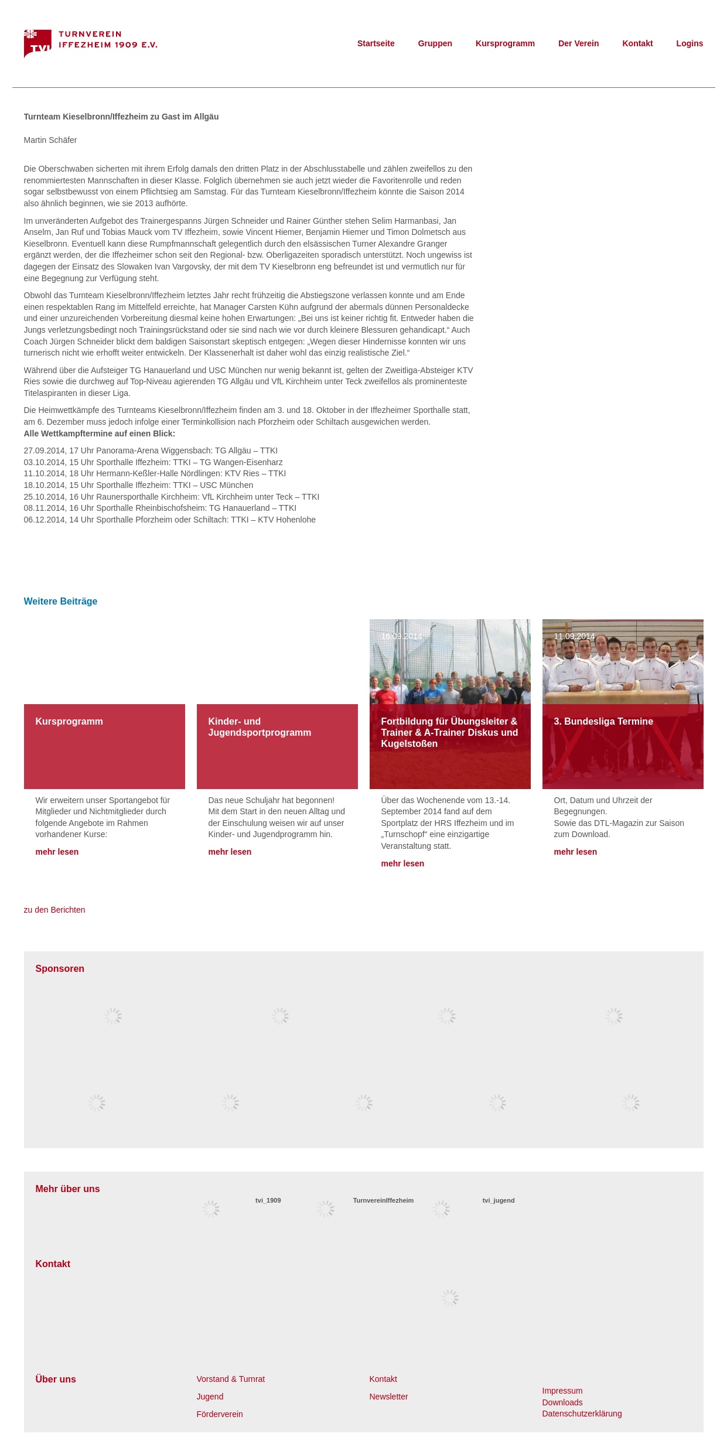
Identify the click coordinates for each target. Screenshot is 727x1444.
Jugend (210, 1396)
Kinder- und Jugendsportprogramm (260, 727)
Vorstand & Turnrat (231, 1379)
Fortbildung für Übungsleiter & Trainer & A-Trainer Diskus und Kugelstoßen (449, 732)
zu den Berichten (55, 909)
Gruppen (435, 43)
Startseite (376, 43)
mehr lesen (57, 851)
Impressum (562, 1390)
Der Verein (578, 43)
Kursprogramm (505, 43)
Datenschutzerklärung (582, 1413)
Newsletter (389, 1396)
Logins (690, 43)
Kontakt (637, 43)
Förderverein (220, 1414)
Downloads (562, 1402)
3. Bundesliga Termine (604, 721)
